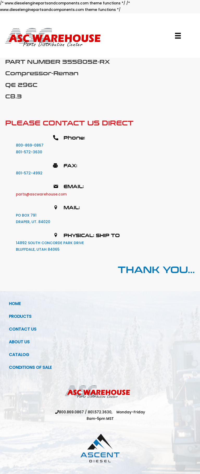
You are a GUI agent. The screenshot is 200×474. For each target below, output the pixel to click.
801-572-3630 (29, 152)
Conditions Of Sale (30, 367)
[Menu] (178, 36)
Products (20, 316)
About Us (19, 342)
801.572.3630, (102, 412)
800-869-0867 (29, 145)
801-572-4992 (29, 173)
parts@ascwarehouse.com (41, 194)
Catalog (19, 355)
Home (15, 304)
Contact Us (22, 329)
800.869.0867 (71, 412)
